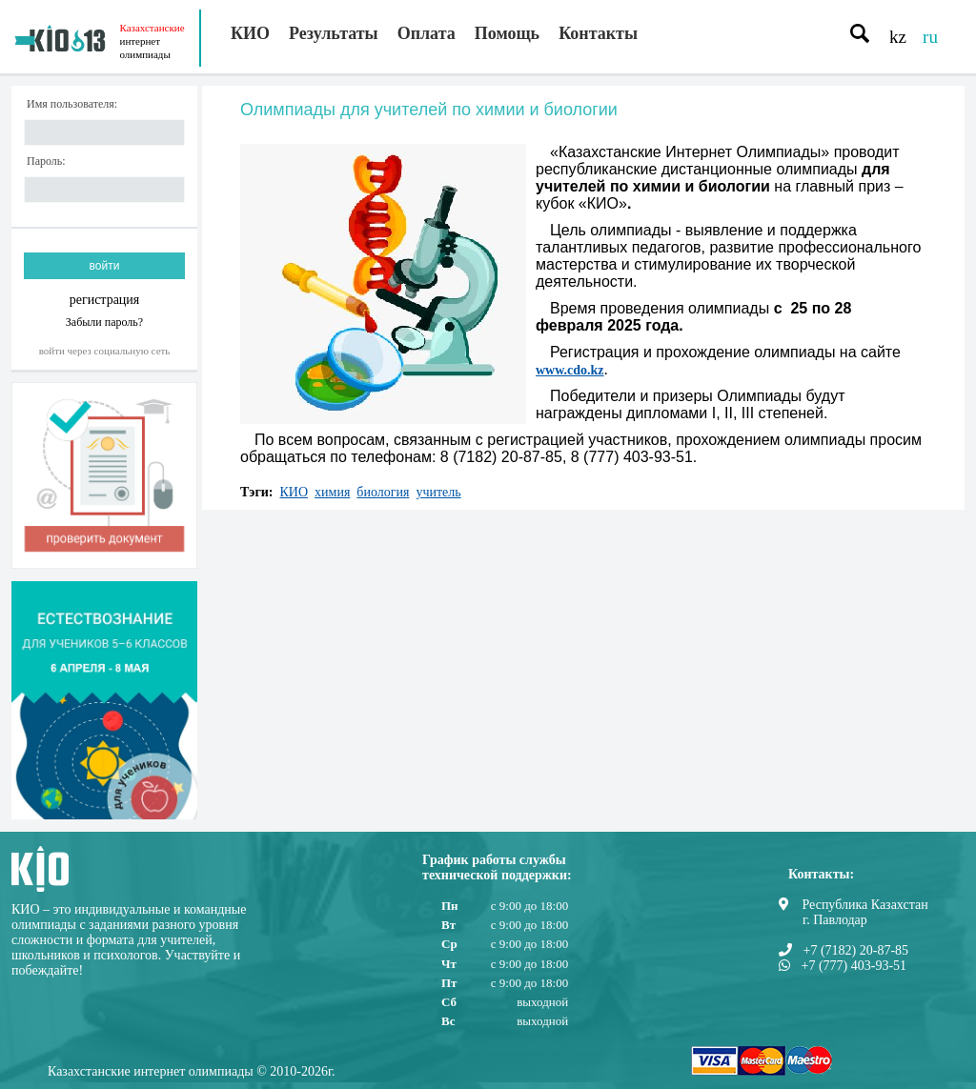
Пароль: (46, 161)
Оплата (426, 33)
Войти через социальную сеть (105, 350)
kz (897, 37)
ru (930, 37)
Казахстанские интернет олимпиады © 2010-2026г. (192, 1071)
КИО (250, 33)
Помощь (507, 33)
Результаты (333, 33)
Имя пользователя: (72, 104)
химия (332, 492)
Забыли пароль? (104, 321)
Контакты (598, 33)
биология (382, 492)
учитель (438, 492)
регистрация (105, 299)
